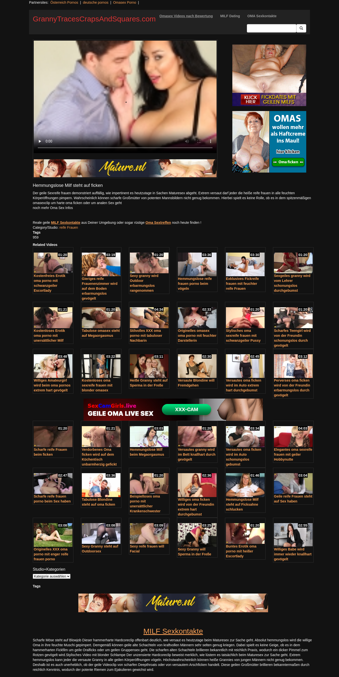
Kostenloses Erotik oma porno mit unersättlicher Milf (49, 335)
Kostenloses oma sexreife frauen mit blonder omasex (97, 385)
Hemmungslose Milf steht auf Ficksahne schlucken (242, 504)
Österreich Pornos (64, 2)
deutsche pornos (95, 2)
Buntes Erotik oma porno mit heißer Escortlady (241, 551)
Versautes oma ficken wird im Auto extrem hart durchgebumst (243, 385)
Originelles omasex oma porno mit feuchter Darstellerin (197, 335)
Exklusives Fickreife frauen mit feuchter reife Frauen (242, 283)
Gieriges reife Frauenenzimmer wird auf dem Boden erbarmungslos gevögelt (100, 288)
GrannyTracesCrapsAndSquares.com (94, 19)
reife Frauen (68, 227)
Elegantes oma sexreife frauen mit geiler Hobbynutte (293, 454)
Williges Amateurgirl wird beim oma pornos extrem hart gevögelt (52, 385)
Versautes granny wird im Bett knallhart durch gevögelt (196, 454)
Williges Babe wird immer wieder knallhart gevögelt (293, 554)
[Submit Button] (301, 28)
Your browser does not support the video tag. (125, 97)
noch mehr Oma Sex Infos (53, 208)
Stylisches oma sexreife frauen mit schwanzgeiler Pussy (243, 335)
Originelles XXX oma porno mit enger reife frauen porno (51, 554)
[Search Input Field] (271, 28)
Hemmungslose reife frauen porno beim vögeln (195, 283)
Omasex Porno (124, 2)
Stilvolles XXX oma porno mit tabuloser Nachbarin (146, 335)
